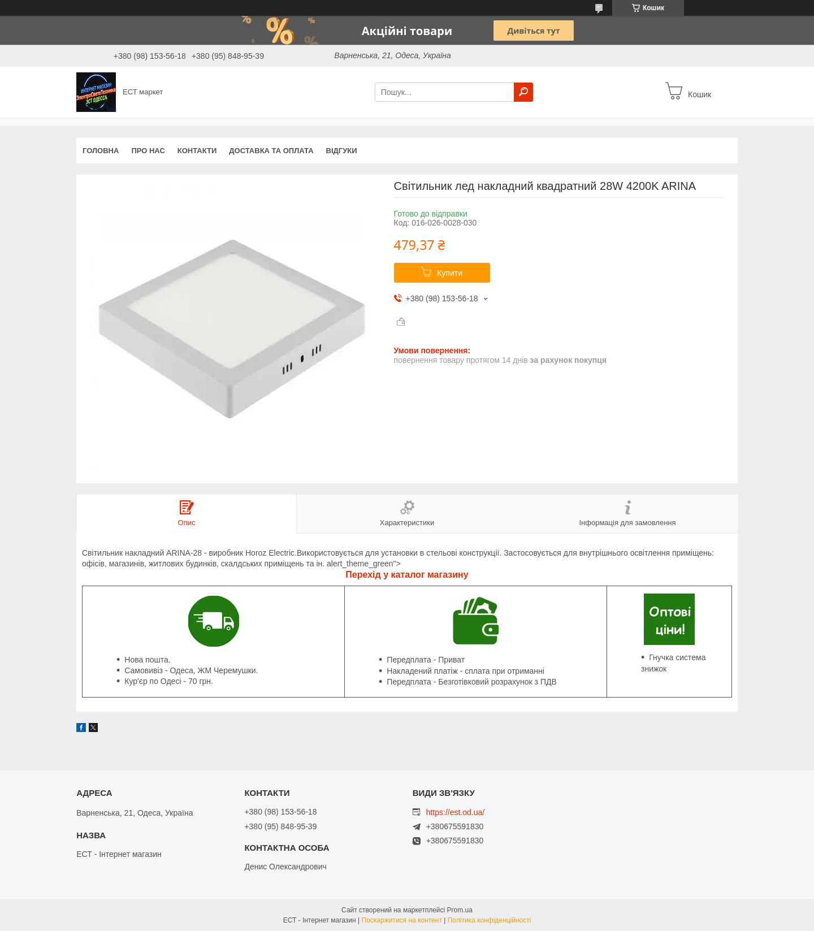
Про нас (147, 150)
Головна (101, 150)
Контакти (197, 150)
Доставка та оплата (271, 150)
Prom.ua (460, 910)
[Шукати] (523, 92)
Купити (449, 273)
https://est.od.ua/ (455, 812)
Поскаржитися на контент (402, 920)
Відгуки (341, 150)
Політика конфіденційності (489, 920)
